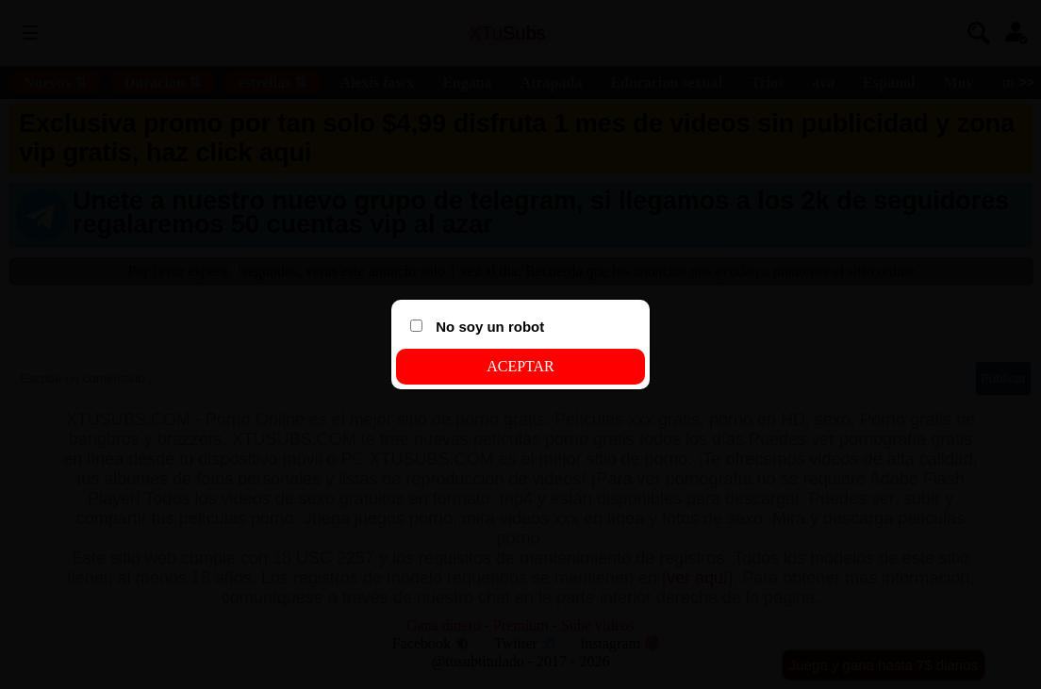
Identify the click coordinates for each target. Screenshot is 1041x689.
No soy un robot (477, 327)
